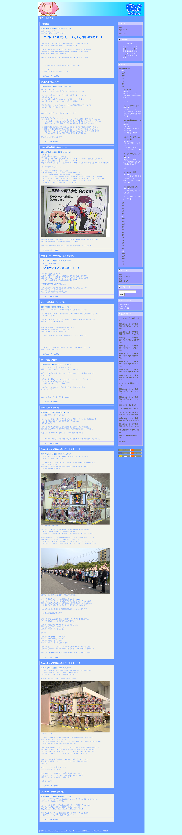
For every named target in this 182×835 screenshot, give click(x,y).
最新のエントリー (126, 314)
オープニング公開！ (130, 172)
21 (137, 53)
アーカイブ (124, 64)
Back (41, 826)
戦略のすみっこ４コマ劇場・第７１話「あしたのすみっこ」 (129, 399)
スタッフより (124, 281)
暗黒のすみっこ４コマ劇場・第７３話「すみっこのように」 (129, 377)
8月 (123, 81)
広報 (120, 279)
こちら (67, 101)
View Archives (124, 68)
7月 (123, 84)
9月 (123, 78)
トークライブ (72, 57)
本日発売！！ (128, 89)
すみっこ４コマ (124, 277)
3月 (123, 208)
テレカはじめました (130, 187)
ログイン (122, 33)
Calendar (123, 40)
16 (125, 53)
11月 (123, 73)
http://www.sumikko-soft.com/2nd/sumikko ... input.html (62, 809)
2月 (123, 211)
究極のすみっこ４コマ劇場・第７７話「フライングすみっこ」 (129, 348)
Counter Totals (125, 301)
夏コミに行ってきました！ (128, 405)
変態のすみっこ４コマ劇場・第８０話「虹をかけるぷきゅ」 (129, 326)
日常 (120, 274)
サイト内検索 (124, 287)
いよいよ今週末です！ (131, 106)
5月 (123, 203)
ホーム (121, 28)
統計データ (123, 30)
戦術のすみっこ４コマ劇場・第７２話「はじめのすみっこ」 (129, 391)
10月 (123, 76)
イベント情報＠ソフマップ (128, 408)
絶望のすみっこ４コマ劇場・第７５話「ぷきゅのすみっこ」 (129, 364)
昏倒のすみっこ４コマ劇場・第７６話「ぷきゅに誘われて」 (129, 356)
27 (134, 55)
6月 (123, 87)
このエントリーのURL (51, 76)
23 (125, 55)
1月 (123, 214)
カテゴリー (124, 270)
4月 (123, 206)
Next (112, 826)
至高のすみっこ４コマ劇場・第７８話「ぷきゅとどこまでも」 (129, 340)
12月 (123, 219)
